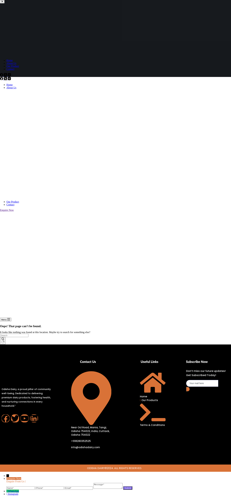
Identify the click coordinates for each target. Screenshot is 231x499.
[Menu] (5, 319)
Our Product (12, 201)
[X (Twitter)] (6, 79)
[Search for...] (14, 335)
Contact (10, 204)
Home (9, 84)
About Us (11, 87)
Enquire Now (7, 210)
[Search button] (3, 340)
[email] (202, 383)
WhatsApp (13, 492)
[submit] (188, 389)
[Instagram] (9, 79)
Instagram (13, 495)
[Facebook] (2, 79)
